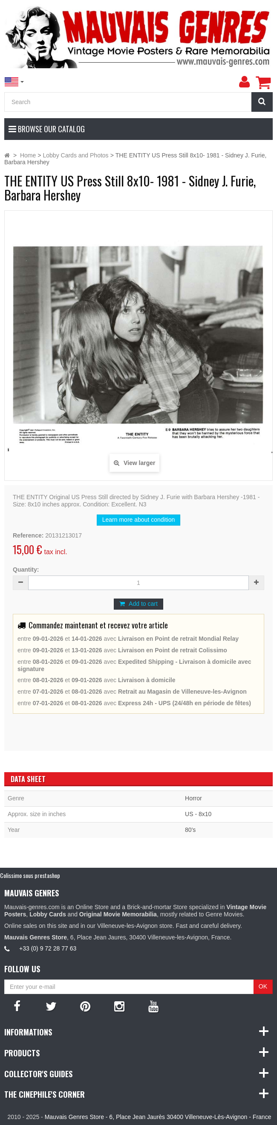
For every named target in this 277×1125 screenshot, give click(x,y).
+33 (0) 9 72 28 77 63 (47, 948)
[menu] (244, 82)
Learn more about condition (138, 519)
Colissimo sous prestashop (30, 875)
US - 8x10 (198, 814)
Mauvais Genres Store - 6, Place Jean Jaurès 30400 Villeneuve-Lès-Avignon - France (158, 1116)
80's (190, 829)
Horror (193, 798)
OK (263, 986)
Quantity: (26, 569)
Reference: (28, 535)
